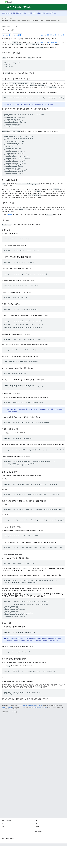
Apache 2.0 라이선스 (7, 707)
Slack (35, 829)
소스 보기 (17, 35)
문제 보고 (6, 35)
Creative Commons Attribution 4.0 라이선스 (33, 705)
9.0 (48, 35)
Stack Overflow (38, 831)
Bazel (3, 26)
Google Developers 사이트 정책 (39, 707)
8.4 (56, 35)
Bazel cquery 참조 (53, 42)
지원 (35, 823)
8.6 (51, 35)
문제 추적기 (37, 826)
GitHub (4, 826)
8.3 (59, 35)
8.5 (53, 35)
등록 (51, 13)
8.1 (64, 35)
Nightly (42, 35)
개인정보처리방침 (10, 838)
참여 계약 (43, 13)
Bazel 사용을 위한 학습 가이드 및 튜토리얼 (16, 7)
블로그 (3, 823)
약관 (3, 838)
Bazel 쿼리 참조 (41, 42)
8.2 (61, 35)
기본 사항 (17, 26)
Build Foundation (6, 13)
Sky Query (10, 215)
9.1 (45, 35)
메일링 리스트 (31, 13)
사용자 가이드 (10, 26)
